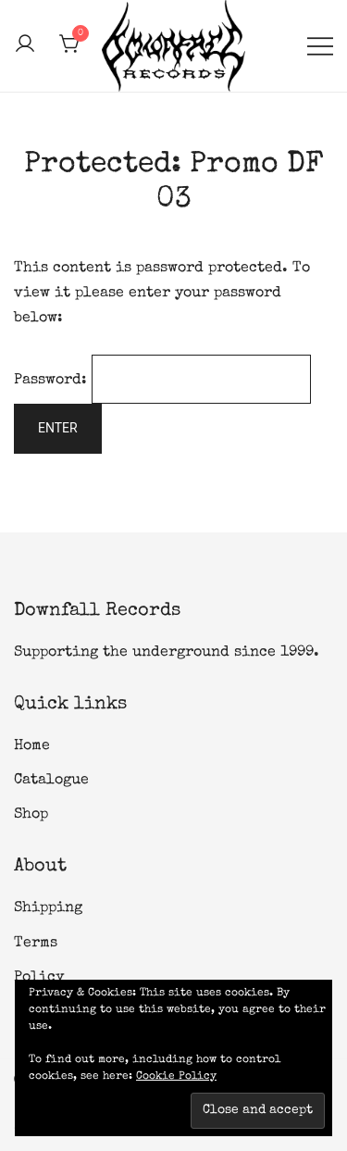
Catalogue (51, 780)
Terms (35, 943)
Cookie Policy (176, 1076)
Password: (162, 380)
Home (32, 746)
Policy (39, 977)
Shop (31, 814)
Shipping (48, 908)
